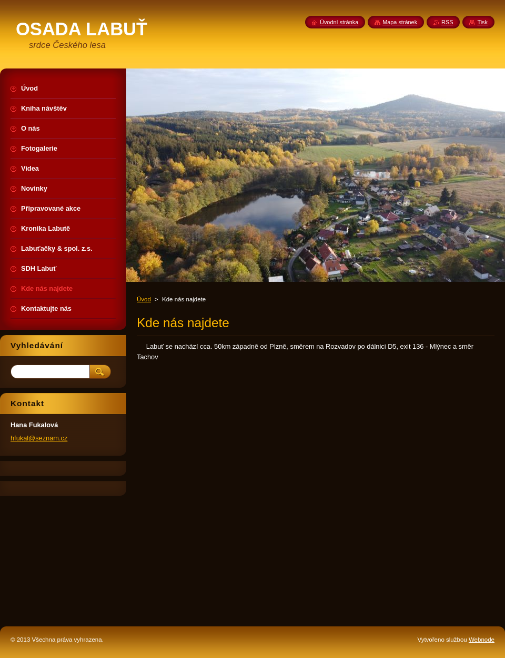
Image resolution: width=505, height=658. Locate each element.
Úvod (144, 299)
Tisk (482, 22)
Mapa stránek (399, 22)
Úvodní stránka (339, 22)
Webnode (481, 639)
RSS (447, 22)
